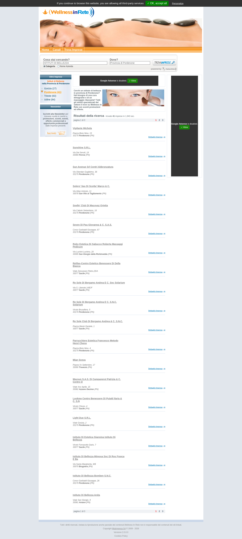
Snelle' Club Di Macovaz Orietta (90, 205)
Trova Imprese (73, 49)
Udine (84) (49, 99)
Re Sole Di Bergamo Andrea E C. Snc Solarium (99, 282)
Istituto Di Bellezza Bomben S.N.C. (92, 475)
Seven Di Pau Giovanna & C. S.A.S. (92, 224)
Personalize (178, 3)
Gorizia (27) (50, 88)
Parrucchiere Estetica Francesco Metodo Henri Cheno (95, 342)
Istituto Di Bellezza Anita (86, 495)
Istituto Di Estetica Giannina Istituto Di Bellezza (94, 438)
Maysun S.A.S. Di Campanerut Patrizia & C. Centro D (97, 380)
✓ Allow (132, 81)
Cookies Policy (121, 536)
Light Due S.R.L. (82, 417)
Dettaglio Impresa (155, 137)
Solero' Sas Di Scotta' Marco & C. (91, 186)
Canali (57, 49)
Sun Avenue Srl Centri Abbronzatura (93, 167)
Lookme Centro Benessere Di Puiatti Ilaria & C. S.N (97, 400)
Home (45, 49)
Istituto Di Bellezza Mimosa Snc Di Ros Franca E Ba (98, 457)
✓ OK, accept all (157, 3)
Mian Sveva (79, 360)
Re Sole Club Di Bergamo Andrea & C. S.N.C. (98, 321)
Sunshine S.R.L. (82, 147)
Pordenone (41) (52, 92)
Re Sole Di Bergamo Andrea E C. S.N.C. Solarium (95, 303)
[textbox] (75, 63)
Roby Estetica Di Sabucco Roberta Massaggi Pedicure (98, 245)
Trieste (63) (50, 96)
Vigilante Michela (82, 128)
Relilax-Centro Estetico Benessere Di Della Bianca (96, 264)
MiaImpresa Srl (119, 528)
